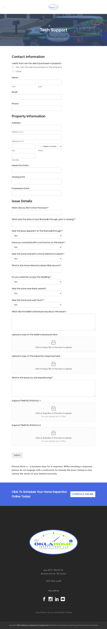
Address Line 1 (18, 132)
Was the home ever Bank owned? (29, 289)
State (40, 151)
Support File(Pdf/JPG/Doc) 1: (26, 401)
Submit (17, 455)
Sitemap (68, 625)
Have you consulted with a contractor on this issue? (39, 242)
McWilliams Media (56, 625)
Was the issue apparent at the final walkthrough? (37, 231)
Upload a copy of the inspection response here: (37, 356)
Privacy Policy (77, 625)
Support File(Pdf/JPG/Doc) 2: (26, 425)
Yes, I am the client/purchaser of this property (38, 67)
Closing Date (18, 177)
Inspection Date (21, 165)
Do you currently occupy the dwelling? (32, 277)
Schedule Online (82, 494)
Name (15, 78)
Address (17, 123)
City (13, 151)
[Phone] (37, 108)
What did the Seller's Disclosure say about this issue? (39, 312)
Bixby (61, 612)
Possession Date (21, 188)
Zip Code (15, 160)
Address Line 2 (18, 141)
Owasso (68, 612)
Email (15, 92)
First (13, 87)
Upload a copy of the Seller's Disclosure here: (35, 335)
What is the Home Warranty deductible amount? (36, 265)
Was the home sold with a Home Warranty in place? (38, 254)
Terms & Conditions (91, 625)
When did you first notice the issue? (30, 208)
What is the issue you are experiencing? (33, 378)
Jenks (56, 612)
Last (40, 87)
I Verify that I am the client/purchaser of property (36, 63)
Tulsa (37, 612)
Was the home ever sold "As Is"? (28, 300)
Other (18, 71)
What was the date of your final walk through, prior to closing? (44, 219)
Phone (16, 104)
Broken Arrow (46, 612)
